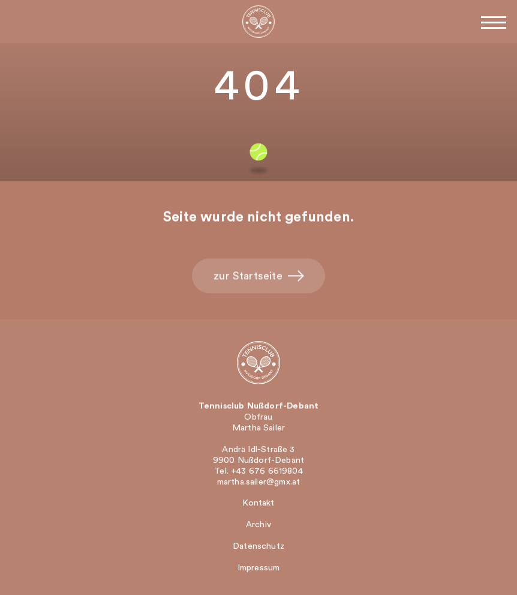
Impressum (259, 567)
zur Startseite (258, 276)
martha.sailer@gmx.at (258, 482)
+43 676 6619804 (267, 471)
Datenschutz (258, 546)
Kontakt (258, 502)
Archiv (258, 524)
